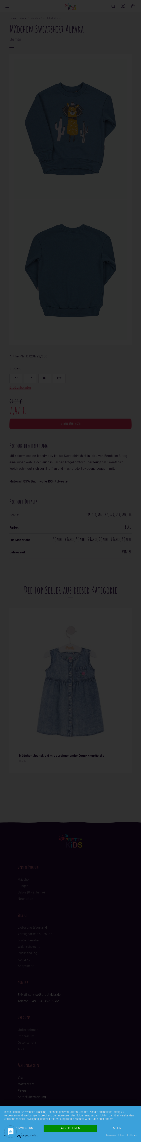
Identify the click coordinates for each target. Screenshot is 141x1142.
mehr (117, 1128)
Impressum (111, 1135)
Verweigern (24, 1128)
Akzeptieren (70, 1128)
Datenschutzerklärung (127, 1135)
